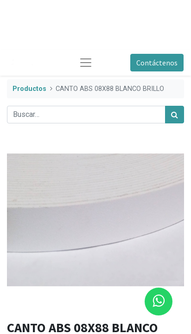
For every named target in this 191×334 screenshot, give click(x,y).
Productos (29, 89)
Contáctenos (157, 62)
